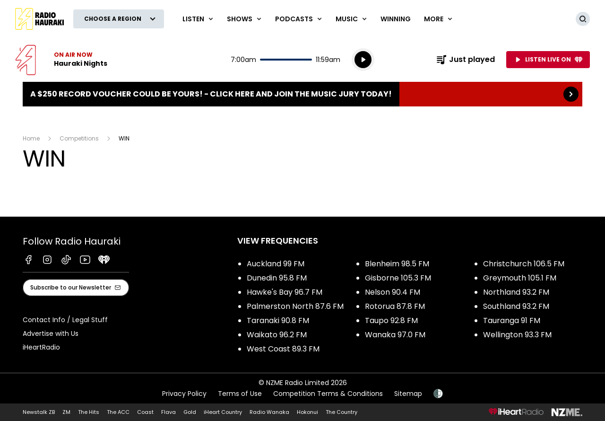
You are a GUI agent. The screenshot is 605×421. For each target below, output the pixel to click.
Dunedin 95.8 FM (277, 277)
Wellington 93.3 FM (517, 334)
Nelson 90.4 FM (392, 292)
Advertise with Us (50, 333)
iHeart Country (223, 412)
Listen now (61, 59)
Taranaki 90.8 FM (278, 320)
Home (31, 138)
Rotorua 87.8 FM (395, 306)
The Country (341, 412)
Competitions (79, 138)
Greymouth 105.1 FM (519, 277)
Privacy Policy (184, 393)
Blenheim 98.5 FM (397, 263)
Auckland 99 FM (275, 263)
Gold (189, 412)
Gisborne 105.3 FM (398, 277)
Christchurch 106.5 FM (523, 263)
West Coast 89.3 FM (283, 348)
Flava (168, 412)
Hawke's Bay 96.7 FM (284, 292)
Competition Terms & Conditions (328, 393)
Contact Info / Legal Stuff (65, 320)
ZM (66, 412)
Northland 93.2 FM (516, 292)
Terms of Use (240, 393)
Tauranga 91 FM (511, 320)
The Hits (88, 412)
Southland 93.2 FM (516, 306)
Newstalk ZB (39, 412)
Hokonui (307, 412)
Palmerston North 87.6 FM (295, 306)
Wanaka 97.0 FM (395, 334)
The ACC (118, 412)
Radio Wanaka (269, 412)
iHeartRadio (41, 347)
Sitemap (408, 393)
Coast (145, 412)
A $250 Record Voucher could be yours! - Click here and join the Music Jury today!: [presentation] (302, 94)
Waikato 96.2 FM (277, 334)
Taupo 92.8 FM (391, 320)
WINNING (395, 19)
